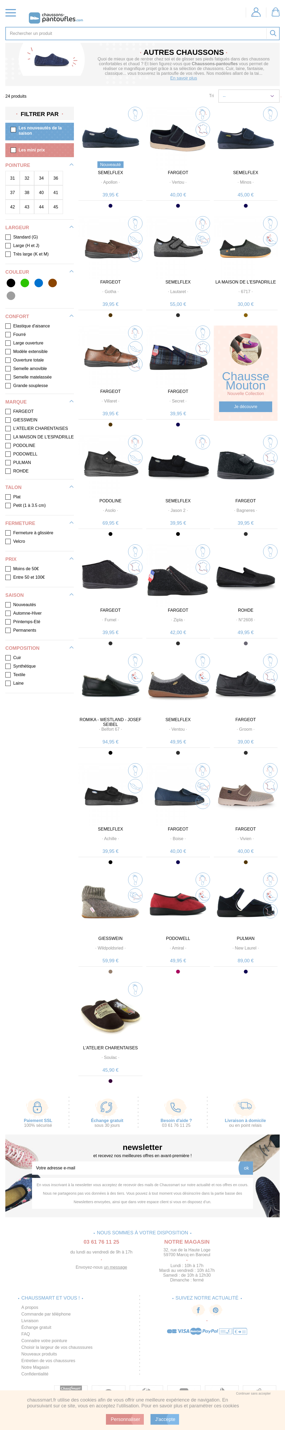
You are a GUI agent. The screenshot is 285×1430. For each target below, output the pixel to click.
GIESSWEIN (110, 938)
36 (56, 178)
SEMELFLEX (110, 172)
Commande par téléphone (46, 1314)
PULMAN (246, 938)
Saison (14, 595)
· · (110, 182)
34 (41, 178)
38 (27, 192)
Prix (11, 559)
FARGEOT (178, 172)
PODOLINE (111, 501)
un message (115, 1267)
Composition (22, 648)
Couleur (17, 272)
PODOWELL (178, 938)
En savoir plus (183, 78)
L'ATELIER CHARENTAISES (110, 1048)
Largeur (17, 227)
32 (27, 178)
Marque (16, 402)
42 (12, 207)
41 (56, 192)
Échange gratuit (36, 1327)
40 (41, 192)
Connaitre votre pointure (44, 1340)
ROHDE (246, 610)
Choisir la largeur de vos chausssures (57, 1347)
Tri (211, 95)
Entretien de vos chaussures (48, 1360)
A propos (29, 1307)
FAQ (25, 1334)
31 (12, 178)
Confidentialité (34, 1374)
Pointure (17, 165)
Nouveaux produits (39, 1354)
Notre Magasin (35, 1367)
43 (27, 207)
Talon (13, 487)
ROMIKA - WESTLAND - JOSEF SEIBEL (110, 722)
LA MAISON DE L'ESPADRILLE (245, 282)
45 (56, 207)
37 (12, 192)
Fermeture (20, 523)
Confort (17, 316)
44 (41, 207)
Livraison (29, 1320)
